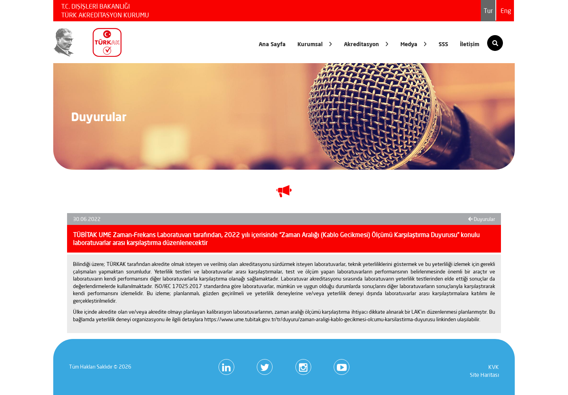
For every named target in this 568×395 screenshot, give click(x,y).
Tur (488, 11)
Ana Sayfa (272, 44)
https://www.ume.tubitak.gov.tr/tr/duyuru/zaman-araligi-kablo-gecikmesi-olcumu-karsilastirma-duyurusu (319, 319)
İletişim (469, 44)
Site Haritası (484, 374)
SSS (443, 44)
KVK (493, 367)
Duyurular (481, 219)
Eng (506, 11)
